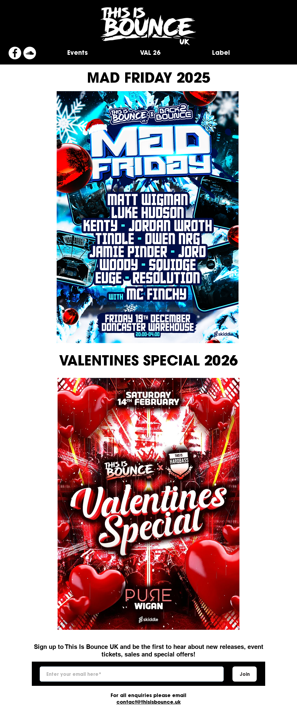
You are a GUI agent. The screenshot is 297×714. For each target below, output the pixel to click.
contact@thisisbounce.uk (148, 702)
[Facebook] (14, 53)
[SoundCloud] (29, 53)
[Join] (244, 674)
